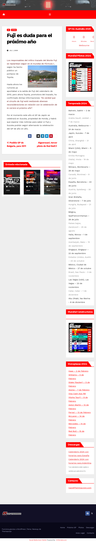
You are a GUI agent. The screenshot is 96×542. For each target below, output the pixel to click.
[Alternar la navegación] (49, 14)
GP (8, 30)
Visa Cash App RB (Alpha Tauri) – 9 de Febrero (78, 397)
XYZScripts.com (61, 540)
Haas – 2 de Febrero (78, 371)
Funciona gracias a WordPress (14, 529)
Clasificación (52, 172)
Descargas (90, 528)
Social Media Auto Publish (38, 540)
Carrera (30, 172)
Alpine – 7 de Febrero (79, 390)
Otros (14, 30)
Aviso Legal (80, 533)
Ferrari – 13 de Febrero (79, 412)
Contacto (90, 533)
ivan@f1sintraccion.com (79, 488)
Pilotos (81, 528)
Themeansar (7, 531)
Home (62, 528)
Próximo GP (71, 528)
